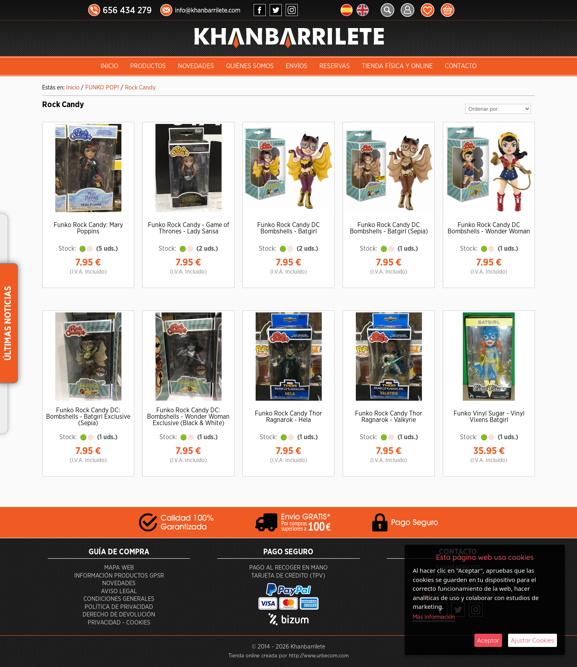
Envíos (296, 66)
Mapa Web (119, 568)
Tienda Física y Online (397, 66)
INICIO (109, 66)
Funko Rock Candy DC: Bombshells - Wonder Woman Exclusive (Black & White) (188, 416)
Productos (148, 66)
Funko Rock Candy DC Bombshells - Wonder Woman (489, 228)
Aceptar (488, 640)
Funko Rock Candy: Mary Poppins (88, 228)
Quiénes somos (250, 66)
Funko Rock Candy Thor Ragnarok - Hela (288, 416)
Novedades (196, 66)
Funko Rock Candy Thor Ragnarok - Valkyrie (388, 416)
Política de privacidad (119, 607)
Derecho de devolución (119, 615)
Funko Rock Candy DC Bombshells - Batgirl (288, 228)
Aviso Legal (119, 591)
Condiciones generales (118, 599)
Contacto (460, 66)
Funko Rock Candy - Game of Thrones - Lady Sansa (188, 228)
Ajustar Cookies (532, 640)
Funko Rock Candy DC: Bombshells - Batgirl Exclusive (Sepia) (88, 416)
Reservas (334, 66)
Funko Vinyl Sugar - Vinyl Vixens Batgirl (489, 416)
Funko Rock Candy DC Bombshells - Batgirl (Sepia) (389, 228)
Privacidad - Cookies (119, 623)
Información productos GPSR (119, 576)
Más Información (434, 617)
